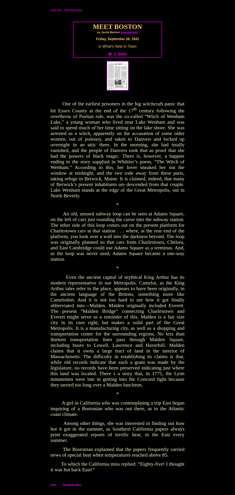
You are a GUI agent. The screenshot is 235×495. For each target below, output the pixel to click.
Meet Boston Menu (73, 10)
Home (53, 485)
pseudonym (129, 32)
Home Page (56, 10)
